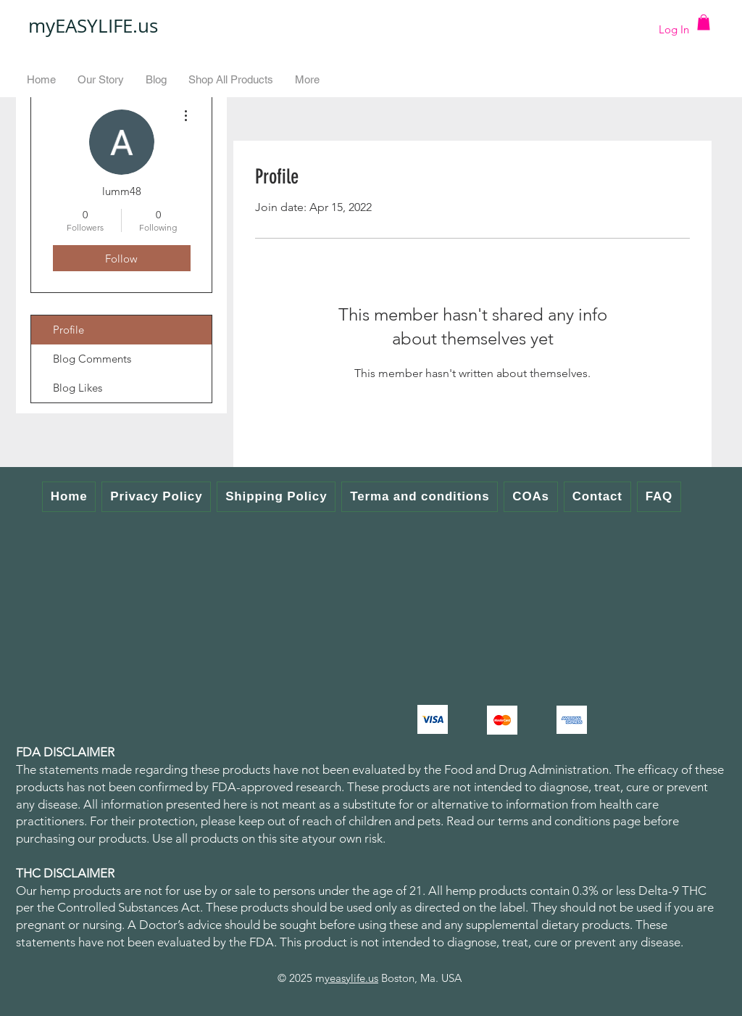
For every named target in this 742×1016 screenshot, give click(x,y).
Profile (68, 329)
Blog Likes (77, 388)
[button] (703, 22)
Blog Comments (92, 358)
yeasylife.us (351, 978)
